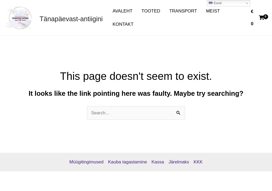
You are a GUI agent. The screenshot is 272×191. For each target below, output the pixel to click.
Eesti (215, 3)
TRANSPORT (183, 11)
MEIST (213, 11)
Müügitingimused (86, 161)
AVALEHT (123, 11)
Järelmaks (178, 161)
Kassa (157, 161)
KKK (198, 161)
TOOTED (151, 11)
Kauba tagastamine (127, 161)
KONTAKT (123, 24)
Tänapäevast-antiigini (71, 19)
